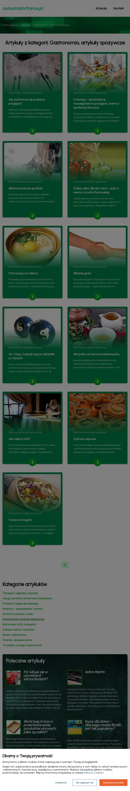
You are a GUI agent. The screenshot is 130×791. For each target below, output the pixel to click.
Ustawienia (61, 782)
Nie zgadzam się (84, 782)
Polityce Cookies (93, 772)
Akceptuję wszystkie (113, 782)
